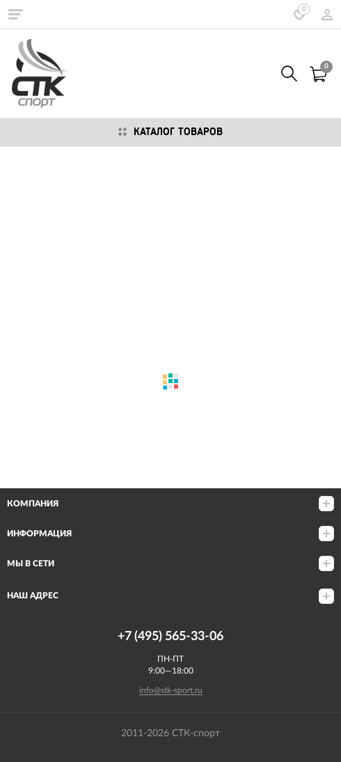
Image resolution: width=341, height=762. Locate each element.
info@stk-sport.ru (171, 690)
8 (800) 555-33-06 (259, 73)
